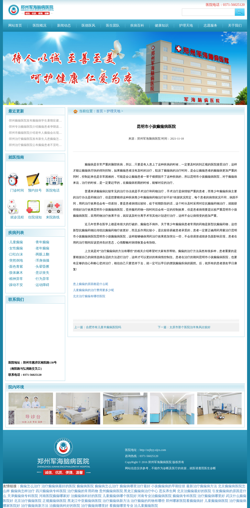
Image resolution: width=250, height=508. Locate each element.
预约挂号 (35, 190)
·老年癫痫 (42, 248)
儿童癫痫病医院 (216, 501)
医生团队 (113, 25)
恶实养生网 (167, 491)
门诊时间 (17, 190)
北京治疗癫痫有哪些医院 (89, 296)
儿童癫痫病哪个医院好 (120, 496)
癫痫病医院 (85, 486)
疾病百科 (137, 25)
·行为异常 (42, 279)
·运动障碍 (42, 285)
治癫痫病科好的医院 (86, 496)
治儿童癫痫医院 (146, 506)
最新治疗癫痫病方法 (201, 486)
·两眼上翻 (42, 254)
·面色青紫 (15, 266)
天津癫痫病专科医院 (22, 496)
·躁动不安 (15, 285)
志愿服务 (210, 25)
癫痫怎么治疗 (30, 486)
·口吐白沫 (15, 254)
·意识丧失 (42, 272)
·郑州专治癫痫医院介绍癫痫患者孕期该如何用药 (35, 126)
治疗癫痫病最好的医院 (59, 486)
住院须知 (35, 217)
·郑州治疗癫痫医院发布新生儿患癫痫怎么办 (35, 139)
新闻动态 (64, 25)
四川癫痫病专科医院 (51, 491)
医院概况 (39, 25)
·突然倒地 (15, 260)
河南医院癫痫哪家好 (54, 496)
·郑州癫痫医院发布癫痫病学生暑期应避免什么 (35, 120)
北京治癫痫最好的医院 (194, 491)
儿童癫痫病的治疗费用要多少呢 (93, 290)
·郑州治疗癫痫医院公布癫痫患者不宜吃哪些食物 (35, 145)
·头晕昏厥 (42, 266)
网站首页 (15, 25)
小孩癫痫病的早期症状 (168, 486)
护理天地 (186, 25)
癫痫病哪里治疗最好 (135, 486)
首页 (99, 111)
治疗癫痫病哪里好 (211, 496)
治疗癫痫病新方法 (116, 501)
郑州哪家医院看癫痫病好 (184, 501)
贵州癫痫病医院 (111, 491)
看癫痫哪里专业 (121, 506)
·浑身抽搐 (42, 260)
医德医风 (88, 25)
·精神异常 (15, 279)
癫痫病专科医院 (185, 496)
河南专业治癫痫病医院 (154, 496)
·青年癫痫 (42, 242)
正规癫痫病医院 (54, 501)
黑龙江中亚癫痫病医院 (84, 501)
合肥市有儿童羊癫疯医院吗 (103, 327)
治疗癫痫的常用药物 (82, 491)
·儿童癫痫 (15, 242)
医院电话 (53, 190)
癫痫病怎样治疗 (23, 491)
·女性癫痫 (15, 248)
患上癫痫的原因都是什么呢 (90, 284)
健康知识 (161, 25)
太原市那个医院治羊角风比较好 (189, 327)
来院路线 (53, 217)
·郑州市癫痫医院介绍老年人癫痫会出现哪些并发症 (35, 132)
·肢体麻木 (15, 272)
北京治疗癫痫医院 (28, 501)
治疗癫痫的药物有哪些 (148, 501)
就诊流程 (17, 217)
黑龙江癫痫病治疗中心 (141, 491)
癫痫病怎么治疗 (107, 486)
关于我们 (235, 25)
